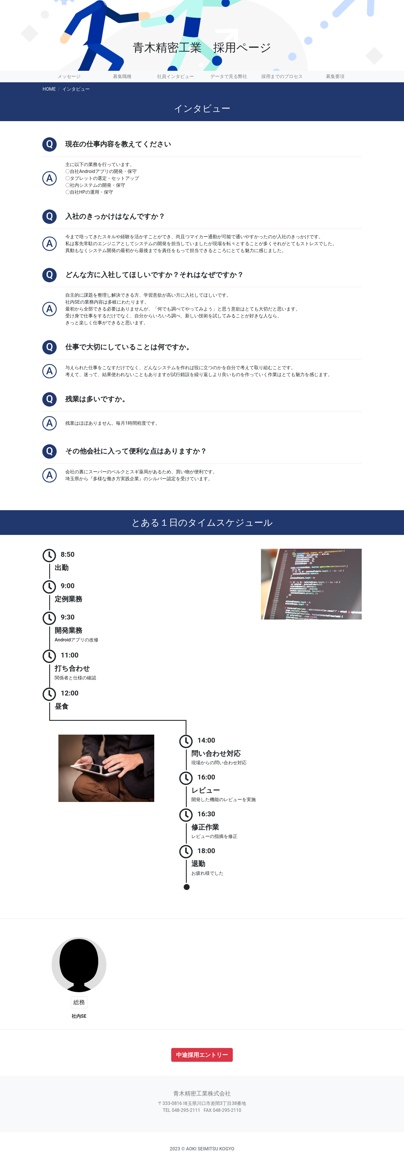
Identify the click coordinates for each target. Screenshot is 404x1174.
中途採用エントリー (202, 1054)
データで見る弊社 (228, 76)
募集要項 (335, 76)
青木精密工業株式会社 (202, 1093)
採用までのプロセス (282, 76)
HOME (49, 89)
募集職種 (122, 76)
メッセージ (69, 76)
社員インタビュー (175, 76)
